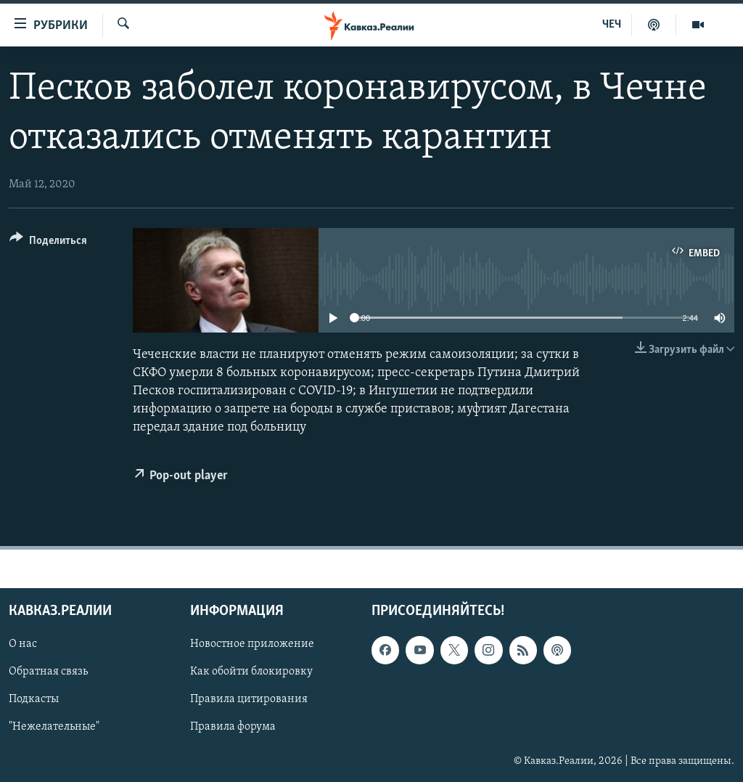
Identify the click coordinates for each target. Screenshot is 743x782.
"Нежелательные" (54, 727)
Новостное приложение (252, 644)
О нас (23, 644)
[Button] (48, 243)
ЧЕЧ (611, 24)
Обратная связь (48, 671)
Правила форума (233, 727)
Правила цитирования (249, 699)
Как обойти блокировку (251, 671)
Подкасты (34, 699)
